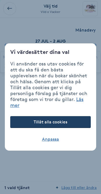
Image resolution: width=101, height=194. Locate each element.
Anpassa (50, 139)
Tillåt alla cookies (50, 121)
